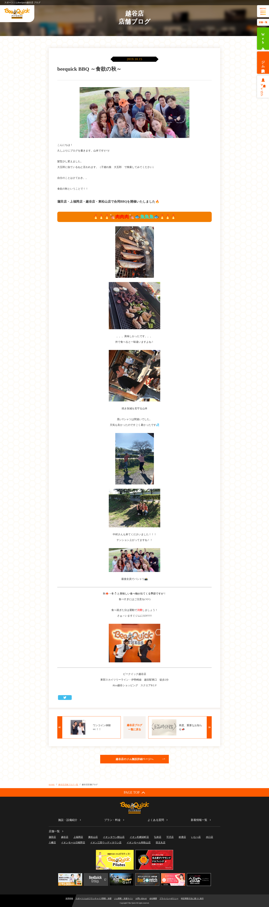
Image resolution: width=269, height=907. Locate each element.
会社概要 (153, 898)
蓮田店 (52, 837)
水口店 (209, 837)
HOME (52, 784)
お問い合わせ (141, 898)
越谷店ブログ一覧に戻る (134, 727)
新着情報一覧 (199, 819)
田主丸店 (160, 842)
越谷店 (64, 837)
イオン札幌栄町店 (139, 837)
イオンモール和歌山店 (139, 842)
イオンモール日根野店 (73, 842)
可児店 (170, 837)
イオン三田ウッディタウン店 (105, 842)
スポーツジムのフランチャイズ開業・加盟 (94, 898)
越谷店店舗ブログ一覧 (68, 784)
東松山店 (93, 837)
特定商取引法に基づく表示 (192, 898)
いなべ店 (196, 837)
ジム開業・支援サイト (123, 898)
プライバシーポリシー (169, 898)
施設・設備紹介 (67, 819)
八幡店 (52, 842)
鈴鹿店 (182, 837)
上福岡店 (78, 837)
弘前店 (157, 837)
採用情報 (69, 898)
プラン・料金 (112, 819)
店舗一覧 (263, 22)
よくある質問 (156, 819)
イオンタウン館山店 (114, 837)
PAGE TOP (134, 792)
